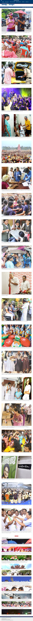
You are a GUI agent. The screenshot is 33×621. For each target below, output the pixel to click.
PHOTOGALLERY (10, 0)
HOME (2, 8)
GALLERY (4, 8)
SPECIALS (7, 8)
